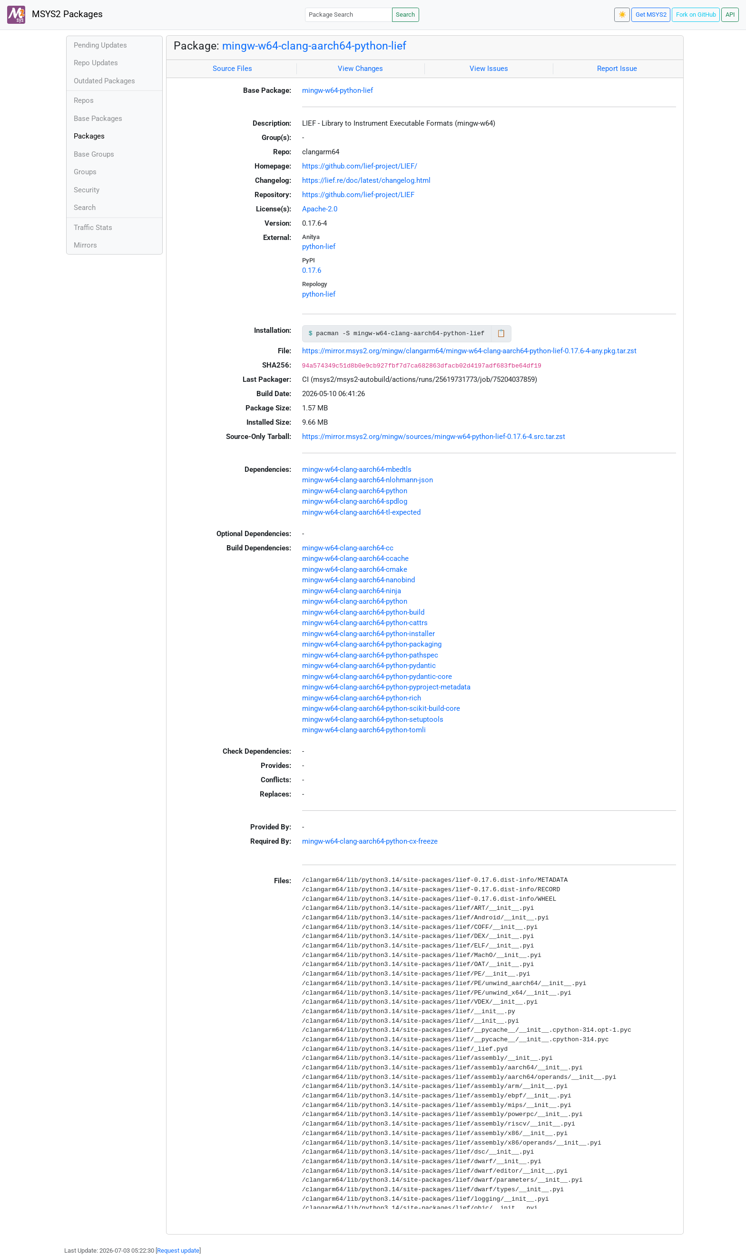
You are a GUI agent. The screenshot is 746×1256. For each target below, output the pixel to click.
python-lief (318, 246)
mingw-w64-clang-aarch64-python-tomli (364, 730)
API (730, 14)
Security (86, 190)
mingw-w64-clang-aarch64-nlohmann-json (367, 480)
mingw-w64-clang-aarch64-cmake (354, 569)
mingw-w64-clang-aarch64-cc (347, 548)
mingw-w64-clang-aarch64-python (354, 491)
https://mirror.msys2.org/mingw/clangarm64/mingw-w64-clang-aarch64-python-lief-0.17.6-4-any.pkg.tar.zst (469, 351)
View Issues (489, 68)
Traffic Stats (93, 227)
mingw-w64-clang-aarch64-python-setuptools (372, 719)
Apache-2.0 (319, 209)
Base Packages (98, 118)
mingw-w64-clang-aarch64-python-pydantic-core (377, 676)
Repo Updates (96, 63)
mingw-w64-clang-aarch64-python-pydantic (369, 665)
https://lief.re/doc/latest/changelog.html (366, 180)
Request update (178, 1250)
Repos (84, 100)
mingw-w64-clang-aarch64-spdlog (354, 501)
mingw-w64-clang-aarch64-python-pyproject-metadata (386, 687)
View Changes (360, 68)
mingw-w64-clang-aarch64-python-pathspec (370, 655)
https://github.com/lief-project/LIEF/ (359, 166)
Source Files (232, 68)
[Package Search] (349, 14)
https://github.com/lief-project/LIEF (358, 194)
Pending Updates (100, 45)
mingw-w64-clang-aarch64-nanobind (358, 580)
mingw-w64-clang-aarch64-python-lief (314, 46)
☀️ (622, 14)
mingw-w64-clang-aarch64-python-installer (368, 633)
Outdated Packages (104, 81)
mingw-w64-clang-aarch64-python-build (363, 612)
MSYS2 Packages (55, 15)
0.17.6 (311, 270)
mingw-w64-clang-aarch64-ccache (355, 558)
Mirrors (85, 245)
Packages (89, 136)
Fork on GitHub (696, 14)
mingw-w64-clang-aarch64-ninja (351, 591)
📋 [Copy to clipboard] (501, 333)
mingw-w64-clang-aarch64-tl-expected (361, 512)
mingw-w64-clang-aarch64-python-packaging (372, 644)
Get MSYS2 (651, 14)
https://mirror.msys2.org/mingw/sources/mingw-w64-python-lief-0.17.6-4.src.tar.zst (433, 436)
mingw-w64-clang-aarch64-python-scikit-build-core (381, 708)
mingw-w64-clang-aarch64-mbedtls (357, 469)
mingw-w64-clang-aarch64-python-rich (361, 698)
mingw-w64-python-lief (337, 90)
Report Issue (617, 68)
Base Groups (94, 154)
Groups (85, 172)
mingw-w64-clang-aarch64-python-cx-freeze (370, 841)
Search (405, 14)
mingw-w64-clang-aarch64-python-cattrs (365, 622)
